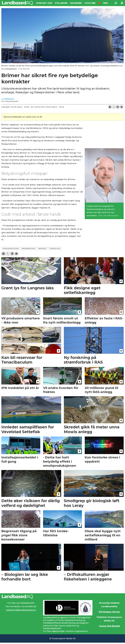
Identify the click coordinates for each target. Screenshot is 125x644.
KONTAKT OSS (44, 3)
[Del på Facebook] (110, 107)
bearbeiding (28, 248)
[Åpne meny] (122, 3)
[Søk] (116, 3)
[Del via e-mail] (121, 107)
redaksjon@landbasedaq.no (21, 610)
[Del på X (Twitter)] (114, 107)
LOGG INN (89, 3)
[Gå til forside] (17, 3)
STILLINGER (61, 3)
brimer (42, 248)
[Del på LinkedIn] (118, 107)
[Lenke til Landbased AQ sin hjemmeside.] (62, 597)
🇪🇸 (99, 3)
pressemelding (11, 248)
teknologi (54, 248)
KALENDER (76, 3)
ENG (105, 3)
